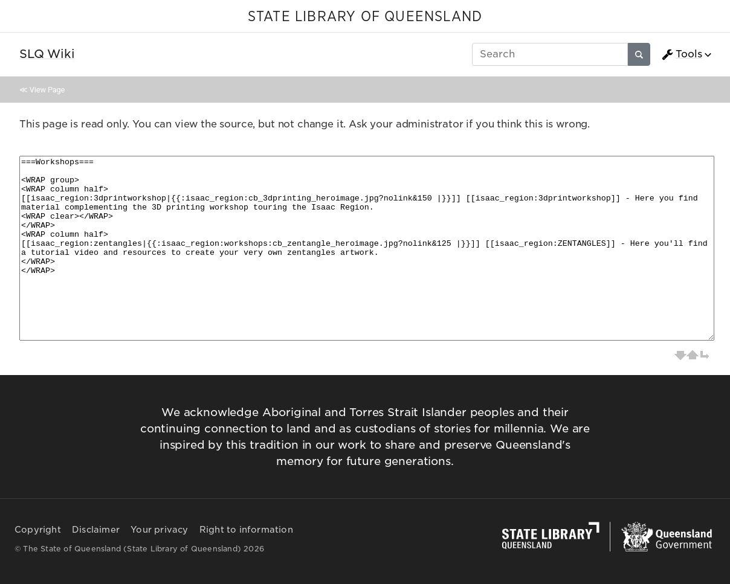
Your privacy (159, 529)
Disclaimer (96, 529)
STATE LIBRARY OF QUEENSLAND (365, 17)
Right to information (246, 529)
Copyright (38, 529)
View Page (47, 89)
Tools (682, 54)
